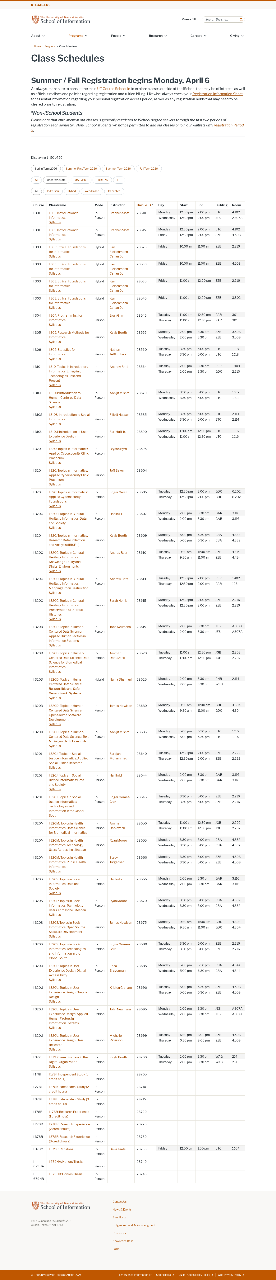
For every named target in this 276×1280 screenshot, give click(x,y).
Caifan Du (116, 256)
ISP (119, 180)
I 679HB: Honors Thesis (65, 1174)
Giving (234, 36)
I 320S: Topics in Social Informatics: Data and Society (65, 883)
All (36, 180)
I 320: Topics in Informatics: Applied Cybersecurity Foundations (68, 496)
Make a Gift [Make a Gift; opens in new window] (189, 19)
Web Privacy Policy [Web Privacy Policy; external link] (229, 1275)
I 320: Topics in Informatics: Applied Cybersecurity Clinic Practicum (69, 453)
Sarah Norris (118, 600)
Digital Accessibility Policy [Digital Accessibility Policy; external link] (194, 1275)
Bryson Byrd (118, 449)
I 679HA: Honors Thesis (66, 1162)
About (35, 36)
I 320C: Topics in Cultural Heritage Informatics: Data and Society (68, 518)
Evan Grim (117, 315)
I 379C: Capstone (61, 1149)
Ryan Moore (118, 840)
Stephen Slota (120, 213)
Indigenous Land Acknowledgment (134, 1225)
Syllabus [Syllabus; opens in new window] (55, 222)
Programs (75, 36)
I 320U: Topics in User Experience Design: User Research (66, 1040)
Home (37, 46)
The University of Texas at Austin (54, 1275)
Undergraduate (56, 180)
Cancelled (114, 191)
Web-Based (92, 191)
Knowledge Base (123, 1241)
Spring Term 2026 (46, 168)
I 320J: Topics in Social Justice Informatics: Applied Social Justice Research (69, 758)
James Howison (121, 706)
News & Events (122, 1209)
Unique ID (145, 205)
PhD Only (102, 180)
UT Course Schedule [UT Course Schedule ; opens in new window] (114, 89)
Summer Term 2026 (118, 168)
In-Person (53, 191)
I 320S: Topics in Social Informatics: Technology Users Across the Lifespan (67, 905)
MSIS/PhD (81, 180)
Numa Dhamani (121, 679)
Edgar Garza (118, 492)
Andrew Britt (119, 367)
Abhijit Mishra (119, 393)
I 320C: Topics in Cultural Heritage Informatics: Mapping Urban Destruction (68, 583)
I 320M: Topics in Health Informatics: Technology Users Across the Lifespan (67, 845)
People (116, 36)
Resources (119, 1233)
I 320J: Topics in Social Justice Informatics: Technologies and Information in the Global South (66, 806)
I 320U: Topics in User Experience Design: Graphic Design (68, 992)
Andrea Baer (118, 553)
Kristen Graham (121, 988)
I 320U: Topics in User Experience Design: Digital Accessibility (67, 970)
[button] (43, 35)
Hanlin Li (116, 514)
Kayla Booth (118, 332)
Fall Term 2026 (149, 168)
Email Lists (119, 1217)
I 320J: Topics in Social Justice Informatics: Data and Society (66, 780)
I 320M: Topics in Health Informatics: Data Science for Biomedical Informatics (68, 828)
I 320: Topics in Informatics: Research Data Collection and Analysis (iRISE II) (68, 540)
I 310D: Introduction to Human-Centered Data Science (65, 397)
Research (156, 36)
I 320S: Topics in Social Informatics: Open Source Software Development (67, 927)
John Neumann (120, 627)
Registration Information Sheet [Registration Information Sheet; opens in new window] (217, 94)
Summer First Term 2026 (81, 168)
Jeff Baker (117, 470)
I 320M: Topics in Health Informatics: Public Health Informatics (67, 862)
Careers (196, 36)
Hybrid (72, 191)
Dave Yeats (118, 1149)
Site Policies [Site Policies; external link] (163, 1275)
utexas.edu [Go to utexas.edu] (41, 5)
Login (116, 1249)
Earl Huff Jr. (118, 432)
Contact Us (120, 1201)
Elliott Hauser (119, 415)
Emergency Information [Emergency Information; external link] (133, 1275)
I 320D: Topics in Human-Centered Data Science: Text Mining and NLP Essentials (69, 736)
